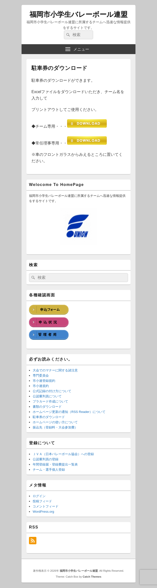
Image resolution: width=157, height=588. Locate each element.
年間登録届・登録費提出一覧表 (55, 464)
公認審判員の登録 (45, 459)
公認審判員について (47, 396)
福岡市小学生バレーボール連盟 (78, 14)
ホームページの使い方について (55, 422)
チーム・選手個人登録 (49, 469)
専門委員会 (41, 375)
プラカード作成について (50, 401)
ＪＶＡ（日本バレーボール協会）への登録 (63, 454)
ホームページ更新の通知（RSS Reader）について (69, 412)
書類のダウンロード (47, 406)
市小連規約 (41, 386)
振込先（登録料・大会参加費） (55, 427)
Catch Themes (92, 576)
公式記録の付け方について (52, 391)
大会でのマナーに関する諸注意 (55, 370)
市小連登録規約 (44, 381)
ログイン (39, 496)
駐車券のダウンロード (49, 417)
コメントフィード (45, 506)
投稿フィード (42, 501)
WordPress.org (43, 511)
